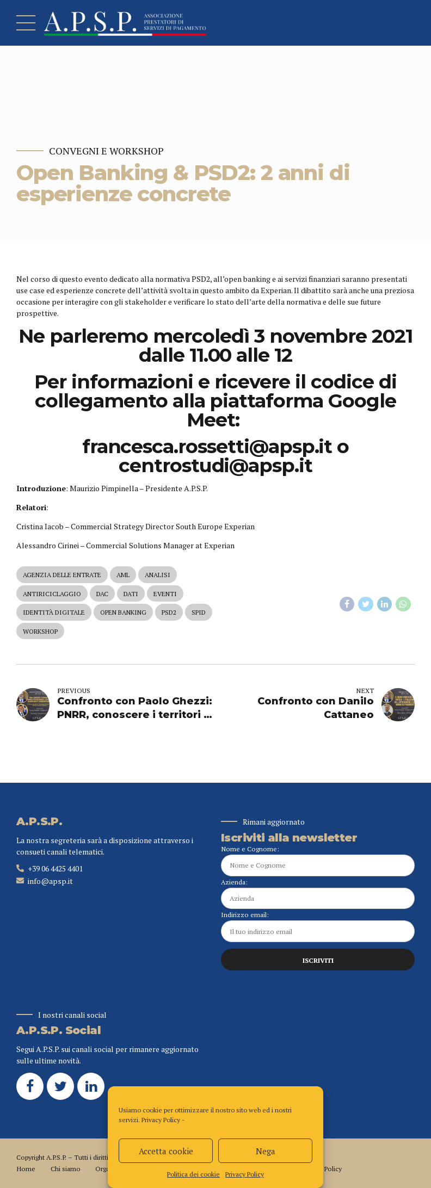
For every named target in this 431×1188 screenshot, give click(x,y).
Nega (265, 1151)
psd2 (169, 612)
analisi (157, 575)
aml (123, 575)
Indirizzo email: (318, 926)
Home (25, 1168)
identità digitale (54, 612)
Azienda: (318, 893)
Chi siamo (66, 1168)
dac (102, 594)
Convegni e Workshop (106, 151)
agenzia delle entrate (62, 575)
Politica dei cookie (193, 1174)
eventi (165, 594)
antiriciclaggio (52, 594)
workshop (40, 631)
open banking (123, 612)
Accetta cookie (166, 1151)
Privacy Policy (160, 1120)
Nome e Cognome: (318, 860)
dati (131, 594)
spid (199, 612)
